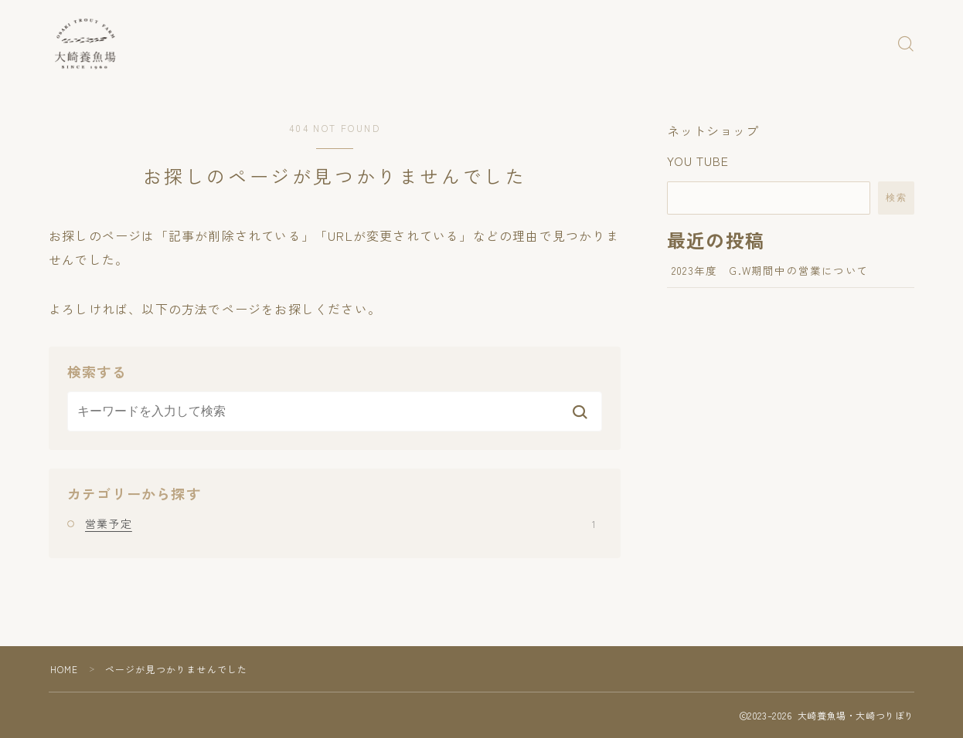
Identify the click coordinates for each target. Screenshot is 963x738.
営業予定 (340, 523)
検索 (896, 197)
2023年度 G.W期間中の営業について (770, 270)
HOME (64, 668)
